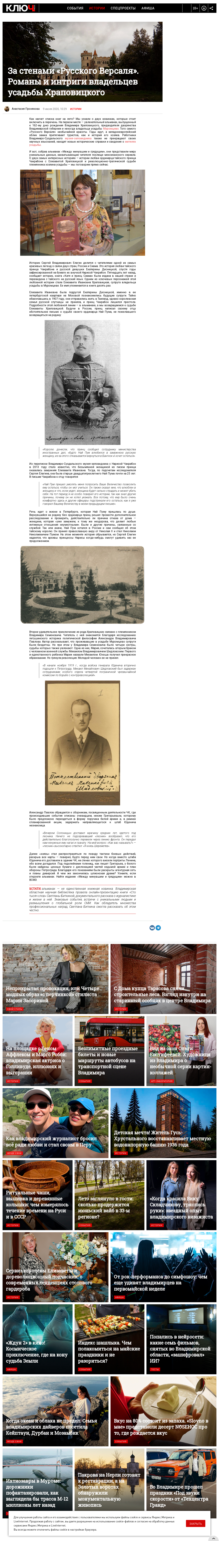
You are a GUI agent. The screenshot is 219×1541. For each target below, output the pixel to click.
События (75, 8)
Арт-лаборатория (162, 1081)
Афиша (147, 8)
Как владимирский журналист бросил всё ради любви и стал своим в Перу (55, 1123)
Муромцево (111, 128)
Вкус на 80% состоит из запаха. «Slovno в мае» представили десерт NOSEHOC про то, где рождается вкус (163, 1411)
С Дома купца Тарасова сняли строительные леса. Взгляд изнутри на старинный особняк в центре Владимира (163, 979)
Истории (97, 8)
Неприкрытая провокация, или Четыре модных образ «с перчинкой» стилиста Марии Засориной (55, 979)
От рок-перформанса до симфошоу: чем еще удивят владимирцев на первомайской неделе (163, 1267)
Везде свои (14, 1153)
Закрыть (195, 1523)
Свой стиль (14, 1009)
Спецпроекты (123, 8)
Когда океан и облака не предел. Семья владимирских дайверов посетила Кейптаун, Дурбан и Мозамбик (55, 1411)
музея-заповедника (78, 138)
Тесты (155, 1369)
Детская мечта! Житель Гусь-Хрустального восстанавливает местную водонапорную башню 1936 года (163, 1123)
